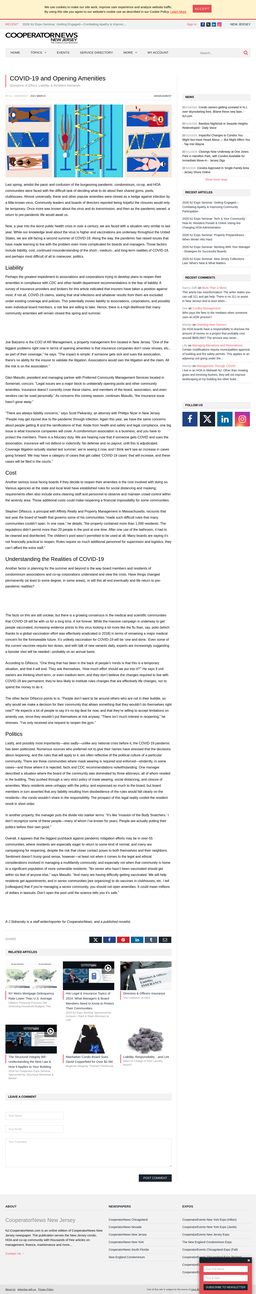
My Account (158, 52)
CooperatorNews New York (126, 1242)
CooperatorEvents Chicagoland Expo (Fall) (210, 1249)
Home (15, 52)
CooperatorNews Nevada (125, 1227)
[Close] (202, 9)
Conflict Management (206, 308)
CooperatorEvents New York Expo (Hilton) (209, 1219)
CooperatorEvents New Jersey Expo (205, 1234)
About (11, 1206)
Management (163, 95)
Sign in (192, 24)
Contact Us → (15, 1253)
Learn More (178, 11)
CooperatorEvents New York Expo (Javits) (209, 1227)
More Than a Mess (214, 287)
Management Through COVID (216, 366)
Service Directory (96, 52)
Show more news (216, 179)
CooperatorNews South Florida (129, 1249)
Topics (36, 52)
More (128, 52)
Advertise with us (26, 1289)
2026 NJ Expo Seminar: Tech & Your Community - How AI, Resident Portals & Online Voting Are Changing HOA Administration (214, 223)
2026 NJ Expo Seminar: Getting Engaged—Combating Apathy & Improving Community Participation (92, 24)
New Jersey (240, 24)
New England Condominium (127, 1257)
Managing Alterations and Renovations (217, 345)
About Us (10, 1289)
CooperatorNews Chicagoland (128, 1219)
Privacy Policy (45, 1289)
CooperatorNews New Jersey (128, 1234)
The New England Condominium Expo (207, 1242)
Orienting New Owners (211, 324)
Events (63, 52)
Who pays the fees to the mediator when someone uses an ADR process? (214, 315)
